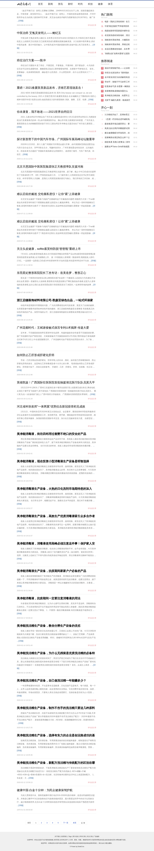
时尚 (80, 4)
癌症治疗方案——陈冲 (31, 60)
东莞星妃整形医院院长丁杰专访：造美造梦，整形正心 (51, 272)
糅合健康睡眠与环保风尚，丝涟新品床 (117, 133)
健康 (100, 4)
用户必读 (75, 836)
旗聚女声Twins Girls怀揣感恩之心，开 (117, 147)
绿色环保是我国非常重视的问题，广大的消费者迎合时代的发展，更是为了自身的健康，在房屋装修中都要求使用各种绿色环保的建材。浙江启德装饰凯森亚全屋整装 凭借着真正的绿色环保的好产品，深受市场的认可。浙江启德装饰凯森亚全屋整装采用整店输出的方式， (56, 308)
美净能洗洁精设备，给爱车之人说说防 (117, 96)
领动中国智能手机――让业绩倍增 (117, 68)
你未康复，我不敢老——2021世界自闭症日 (44, 111)
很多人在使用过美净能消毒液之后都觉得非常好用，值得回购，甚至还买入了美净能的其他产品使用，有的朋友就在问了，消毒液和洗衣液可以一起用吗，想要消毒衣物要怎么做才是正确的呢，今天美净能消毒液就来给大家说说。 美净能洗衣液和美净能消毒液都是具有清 (56, 524)
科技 (90, 4)
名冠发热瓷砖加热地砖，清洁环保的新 (117, 36)
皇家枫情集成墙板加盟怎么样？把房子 (116, 91)
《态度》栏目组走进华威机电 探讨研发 (117, 120)
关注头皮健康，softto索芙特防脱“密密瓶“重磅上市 (49, 248)
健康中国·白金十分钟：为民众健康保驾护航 (45, 790)
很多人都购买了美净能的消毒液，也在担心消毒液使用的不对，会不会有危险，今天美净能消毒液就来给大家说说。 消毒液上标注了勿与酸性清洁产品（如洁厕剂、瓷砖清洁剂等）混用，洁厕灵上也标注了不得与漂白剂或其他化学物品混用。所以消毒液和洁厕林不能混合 (56, 552)
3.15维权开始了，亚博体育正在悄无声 (117, 115)
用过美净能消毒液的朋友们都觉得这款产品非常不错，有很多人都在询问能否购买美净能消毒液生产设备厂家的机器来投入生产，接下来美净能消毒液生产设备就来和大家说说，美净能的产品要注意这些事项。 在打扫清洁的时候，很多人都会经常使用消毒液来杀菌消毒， (56, 442)
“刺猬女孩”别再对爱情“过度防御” (117, 54)
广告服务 (96, 836)
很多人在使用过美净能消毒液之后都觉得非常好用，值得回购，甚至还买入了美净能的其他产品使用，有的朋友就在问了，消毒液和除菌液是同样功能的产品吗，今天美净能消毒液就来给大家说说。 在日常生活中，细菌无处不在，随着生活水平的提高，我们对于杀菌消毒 (56, 497)
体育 (110, 4)
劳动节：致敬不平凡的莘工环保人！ (117, 82)
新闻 (50, 4)
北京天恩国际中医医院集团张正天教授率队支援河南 (50, 166)
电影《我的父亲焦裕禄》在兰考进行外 (117, 22)
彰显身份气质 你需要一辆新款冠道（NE (117, 87)
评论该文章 (92, 25)
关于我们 (57, 836)
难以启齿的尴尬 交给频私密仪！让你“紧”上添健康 (48, 194)
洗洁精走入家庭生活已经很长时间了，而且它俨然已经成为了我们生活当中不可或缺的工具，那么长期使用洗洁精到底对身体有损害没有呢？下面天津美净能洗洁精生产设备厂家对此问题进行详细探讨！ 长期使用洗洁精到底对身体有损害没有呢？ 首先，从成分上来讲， (56, 661)
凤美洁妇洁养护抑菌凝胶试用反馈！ (117, 129)
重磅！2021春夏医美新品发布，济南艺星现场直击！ (50, 87)
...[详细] (20, 21)
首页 (40, 4)
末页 (74, 823)
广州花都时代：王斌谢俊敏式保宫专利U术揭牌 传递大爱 (53, 327)
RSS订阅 (83, 836)
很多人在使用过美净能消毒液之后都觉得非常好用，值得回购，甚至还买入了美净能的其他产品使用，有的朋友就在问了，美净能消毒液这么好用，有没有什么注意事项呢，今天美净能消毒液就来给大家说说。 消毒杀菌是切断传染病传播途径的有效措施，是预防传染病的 (56, 469)
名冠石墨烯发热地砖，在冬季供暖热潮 (117, 49)
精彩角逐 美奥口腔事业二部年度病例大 (117, 142)
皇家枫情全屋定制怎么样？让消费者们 (117, 138)
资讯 (60, 4)
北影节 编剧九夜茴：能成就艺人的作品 (117, 100)
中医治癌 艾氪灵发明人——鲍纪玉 (39, 32)
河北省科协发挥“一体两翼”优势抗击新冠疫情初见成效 (51, 406)
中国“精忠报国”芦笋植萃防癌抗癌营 (117, 26)
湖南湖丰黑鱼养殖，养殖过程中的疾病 (117, 45)
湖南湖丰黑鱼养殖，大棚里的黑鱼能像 (117, 40)
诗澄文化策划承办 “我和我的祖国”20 (117, 73)
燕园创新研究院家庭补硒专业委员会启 (117, 31)
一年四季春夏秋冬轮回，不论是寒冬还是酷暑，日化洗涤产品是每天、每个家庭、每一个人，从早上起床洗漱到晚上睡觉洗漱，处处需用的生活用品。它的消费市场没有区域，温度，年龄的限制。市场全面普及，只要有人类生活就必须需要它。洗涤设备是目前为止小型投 (56, 689)
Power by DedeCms (77, 846)
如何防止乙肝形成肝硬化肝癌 (35, 355)
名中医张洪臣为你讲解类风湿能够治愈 (117, 78)
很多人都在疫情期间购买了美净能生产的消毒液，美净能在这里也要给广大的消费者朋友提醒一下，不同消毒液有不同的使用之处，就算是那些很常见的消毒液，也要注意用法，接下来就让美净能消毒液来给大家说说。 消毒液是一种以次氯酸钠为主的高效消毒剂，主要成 (56, 579)
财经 (70, 4)
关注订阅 (90, 836)
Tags (69, 836)
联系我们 (64, 836)
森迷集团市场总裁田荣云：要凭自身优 (117, 124)
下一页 (65, 823)
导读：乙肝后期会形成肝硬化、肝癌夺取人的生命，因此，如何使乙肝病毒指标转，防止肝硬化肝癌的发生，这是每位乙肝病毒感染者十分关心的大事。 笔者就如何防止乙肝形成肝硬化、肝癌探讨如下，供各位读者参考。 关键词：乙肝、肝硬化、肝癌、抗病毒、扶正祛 (56, 363)
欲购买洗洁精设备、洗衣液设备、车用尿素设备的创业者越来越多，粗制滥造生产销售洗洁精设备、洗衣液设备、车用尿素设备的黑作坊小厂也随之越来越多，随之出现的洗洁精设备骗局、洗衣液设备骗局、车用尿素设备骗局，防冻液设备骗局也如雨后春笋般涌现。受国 (56, 743)
